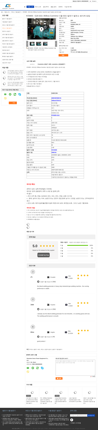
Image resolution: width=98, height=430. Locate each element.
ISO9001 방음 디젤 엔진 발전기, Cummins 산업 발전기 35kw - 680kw (12, 419)
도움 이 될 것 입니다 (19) (47, 337)
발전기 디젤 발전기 (7, 18)
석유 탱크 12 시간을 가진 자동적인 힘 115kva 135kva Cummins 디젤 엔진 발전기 (32, 400)
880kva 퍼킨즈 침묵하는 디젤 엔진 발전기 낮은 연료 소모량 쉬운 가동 (36, 415)
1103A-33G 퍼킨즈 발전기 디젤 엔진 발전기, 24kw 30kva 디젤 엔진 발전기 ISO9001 (36, 423)
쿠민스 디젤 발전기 (16, 12)
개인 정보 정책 (15, 428)
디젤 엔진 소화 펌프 (7, 47)
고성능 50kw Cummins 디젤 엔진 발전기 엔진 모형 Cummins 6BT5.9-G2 (61, 400)
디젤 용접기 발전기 (7, 22)
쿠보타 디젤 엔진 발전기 (8, 44)
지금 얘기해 (68, 6)
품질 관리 (53, 7)
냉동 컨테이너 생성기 (7, 40)
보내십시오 (91, 415)
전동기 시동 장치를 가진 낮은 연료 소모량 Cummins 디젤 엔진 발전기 (89, 400)
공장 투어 (46, 7)
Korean (94, 1)
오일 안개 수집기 (6, 62)
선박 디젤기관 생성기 (7, 34)
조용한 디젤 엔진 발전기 (8, 53)
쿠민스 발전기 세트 (35, 349)
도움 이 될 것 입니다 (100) (48, 282)
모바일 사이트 (74, 425)
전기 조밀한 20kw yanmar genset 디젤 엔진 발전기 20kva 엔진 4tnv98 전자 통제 (12, 423)
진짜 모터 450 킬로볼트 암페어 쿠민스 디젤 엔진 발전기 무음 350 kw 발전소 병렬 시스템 (15, 84)
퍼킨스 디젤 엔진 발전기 (8, 25)
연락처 (60, 7)
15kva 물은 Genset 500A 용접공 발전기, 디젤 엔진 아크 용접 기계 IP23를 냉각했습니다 (59, 420)
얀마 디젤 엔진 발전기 (7, 37)
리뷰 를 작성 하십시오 (43, 255)
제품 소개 (30, 7)
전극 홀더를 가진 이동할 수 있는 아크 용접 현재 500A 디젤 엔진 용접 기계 (58, 415)
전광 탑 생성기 (6, 50)
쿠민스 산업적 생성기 (46, 349)
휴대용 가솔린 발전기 (7, 56)
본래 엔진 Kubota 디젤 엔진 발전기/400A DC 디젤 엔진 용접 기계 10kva (58, 424)
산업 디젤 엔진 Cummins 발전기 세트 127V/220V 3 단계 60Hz (75, 399)
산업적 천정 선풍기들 (7, 59)
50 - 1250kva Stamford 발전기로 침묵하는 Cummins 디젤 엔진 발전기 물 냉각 (46, 400)
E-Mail (73, 423)
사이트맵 (78, 423)
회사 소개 (38, 7)
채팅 (64, 55)
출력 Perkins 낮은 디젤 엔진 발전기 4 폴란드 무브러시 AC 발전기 (36, 419)
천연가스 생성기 (6, 31)
